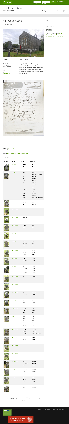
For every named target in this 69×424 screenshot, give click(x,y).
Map (39, 11)
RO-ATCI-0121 (15, 353)
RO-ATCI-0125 (15, 386)
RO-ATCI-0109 (15, 250)
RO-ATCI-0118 (15, 329)
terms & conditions (47, 409)
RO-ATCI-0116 (15, 308)
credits (39, 409)
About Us (55, 11)
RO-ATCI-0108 (15, 241)
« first (6, 398)
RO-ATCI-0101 (15, 164)
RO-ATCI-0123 (15, 369)
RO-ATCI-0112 (15, 276)
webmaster (63, 410)
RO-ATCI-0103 (15, 201)
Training (44, 11)
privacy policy (56, 409)
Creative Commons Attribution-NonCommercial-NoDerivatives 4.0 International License (54, 35)
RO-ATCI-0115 (15, 300)
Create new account (61, 1)
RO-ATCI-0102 (15, 172)
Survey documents (10, 144)
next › (40, 398)
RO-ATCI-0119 (15, 337)
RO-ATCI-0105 (15, 217)
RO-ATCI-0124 (15, 378)
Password (44, 3)
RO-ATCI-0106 (15, 225)
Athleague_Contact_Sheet (14, 149)
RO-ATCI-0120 (15, 345)
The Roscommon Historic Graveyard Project (17, 153)
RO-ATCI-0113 (15, 284)
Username (35, 3)
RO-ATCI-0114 (15, 292)
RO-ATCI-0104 (15, 209)
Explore (33, 11)
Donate (50, 11)
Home (27, 11)
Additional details (9, 137)
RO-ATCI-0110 (15, 258)
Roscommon (6, 73)
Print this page (7, 78)
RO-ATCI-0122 (15, 361)
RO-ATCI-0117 (15, 316)
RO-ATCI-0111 (15, 266)
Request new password (61, 2)
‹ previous (12, 398)
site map (63, 409)
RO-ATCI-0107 (15, 233)
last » (23, 400)
